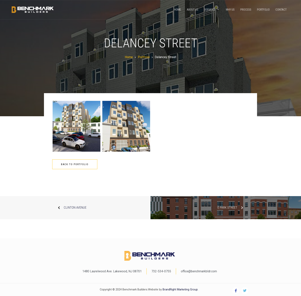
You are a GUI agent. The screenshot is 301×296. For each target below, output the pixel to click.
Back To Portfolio (74, 164)
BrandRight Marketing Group (180, 289)
